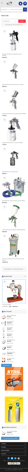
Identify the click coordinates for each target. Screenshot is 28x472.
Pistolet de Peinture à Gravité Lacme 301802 (14, 113)
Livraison (25, 468)
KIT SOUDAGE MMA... (12, 431)
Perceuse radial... (7, 304)
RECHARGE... (10, 327)
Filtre (22, 21)
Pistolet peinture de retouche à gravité (12, 84)
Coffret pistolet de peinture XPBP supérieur (13, 229)
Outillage (14, 468)
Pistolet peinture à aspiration (10, 171)
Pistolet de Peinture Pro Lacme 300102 (12, 142)
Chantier (9, 468)
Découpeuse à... (11, 352)
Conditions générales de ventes (14, 470)
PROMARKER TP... (11, 340)
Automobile (3, 468)
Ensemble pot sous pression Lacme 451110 (13, 200)
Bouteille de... (10, 321)
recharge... (10, 334)
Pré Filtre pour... (11, 358)
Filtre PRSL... (10, 346)
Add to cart (10, 319)
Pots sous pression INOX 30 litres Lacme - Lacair (13, 259)
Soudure (20, 468)
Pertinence (9, 21)
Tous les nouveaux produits (10, 438)
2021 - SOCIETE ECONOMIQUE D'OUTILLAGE (14, 460)
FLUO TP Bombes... (12, 315)
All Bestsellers (6, 365)
